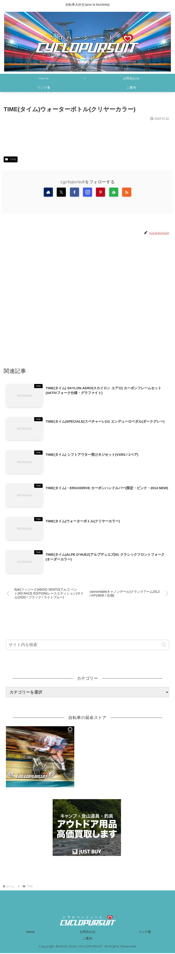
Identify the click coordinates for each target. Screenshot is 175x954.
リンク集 (144, 932)
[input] (87, 646)
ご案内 (87, 939)
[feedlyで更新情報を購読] (113, 192)
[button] (163, 645)
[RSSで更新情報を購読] (126, 192)
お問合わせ (87, 932)
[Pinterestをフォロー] (100, 192)
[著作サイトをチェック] (48, 192)
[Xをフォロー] (61, 192)
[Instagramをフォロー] (87, 192)
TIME (10, 159)
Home (30, 932)
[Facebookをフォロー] (74, 192)
